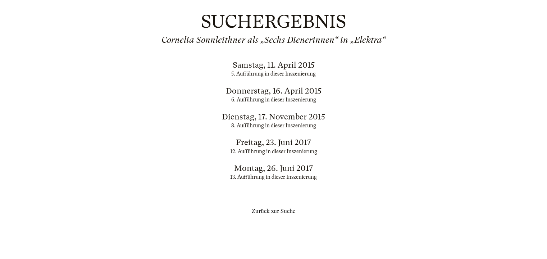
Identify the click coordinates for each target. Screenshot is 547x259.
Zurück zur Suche (273, 211)
